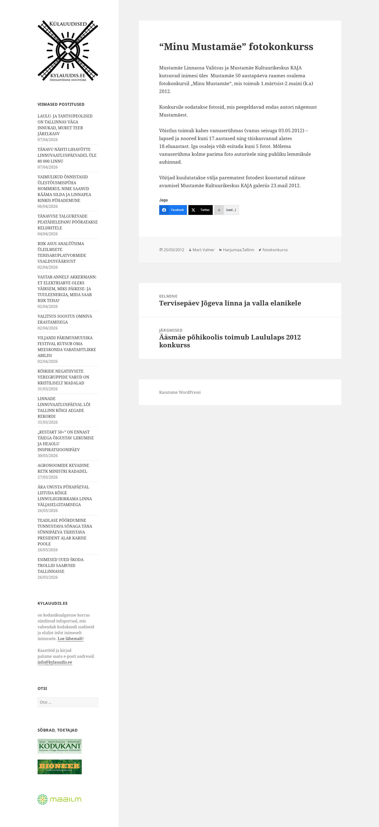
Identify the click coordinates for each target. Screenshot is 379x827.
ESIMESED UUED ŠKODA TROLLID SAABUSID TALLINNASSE (61, 565)
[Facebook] (173, 210)
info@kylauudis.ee (55, 662)
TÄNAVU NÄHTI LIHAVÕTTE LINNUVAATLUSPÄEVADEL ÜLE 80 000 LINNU (67, 155)
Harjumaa (232, 249)
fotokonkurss (275, 249)
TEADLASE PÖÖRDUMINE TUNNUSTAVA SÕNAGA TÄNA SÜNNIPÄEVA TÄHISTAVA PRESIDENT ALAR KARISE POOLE (65, 532)
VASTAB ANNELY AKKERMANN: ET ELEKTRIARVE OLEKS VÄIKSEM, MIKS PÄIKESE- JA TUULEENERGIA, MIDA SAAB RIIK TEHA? (67, 288)
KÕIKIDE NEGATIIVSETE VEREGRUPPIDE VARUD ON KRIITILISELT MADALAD (63, 377)
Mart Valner (204, 249)
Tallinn (248, 249)
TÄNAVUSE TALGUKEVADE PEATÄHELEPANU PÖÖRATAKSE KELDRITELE (68, 222)
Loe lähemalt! (71, 638)
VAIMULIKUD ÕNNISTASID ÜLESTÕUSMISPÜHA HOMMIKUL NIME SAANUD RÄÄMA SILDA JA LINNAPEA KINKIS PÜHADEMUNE (64, 188)
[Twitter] (200, 210)
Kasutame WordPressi (180, 392)
